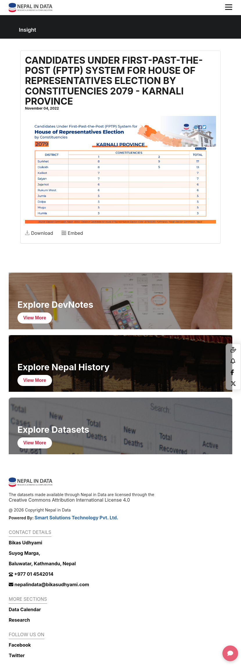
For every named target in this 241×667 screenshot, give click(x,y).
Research (19, 620)
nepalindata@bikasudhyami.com (49, 584)
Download (39, 233)
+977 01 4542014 (31, 574)
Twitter (17, 655)
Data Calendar (25, 609)
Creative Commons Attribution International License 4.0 (69, 500)
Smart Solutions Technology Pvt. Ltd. (76, 518)
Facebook (20, 645)
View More (34, 317)
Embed (72, 233)
